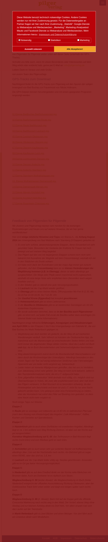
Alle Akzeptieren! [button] (75, 49)
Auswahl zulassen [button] (33, 49)
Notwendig (24, 40)
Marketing (83, 40)
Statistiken (54, 40)
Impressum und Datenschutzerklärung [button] (57, 34)
